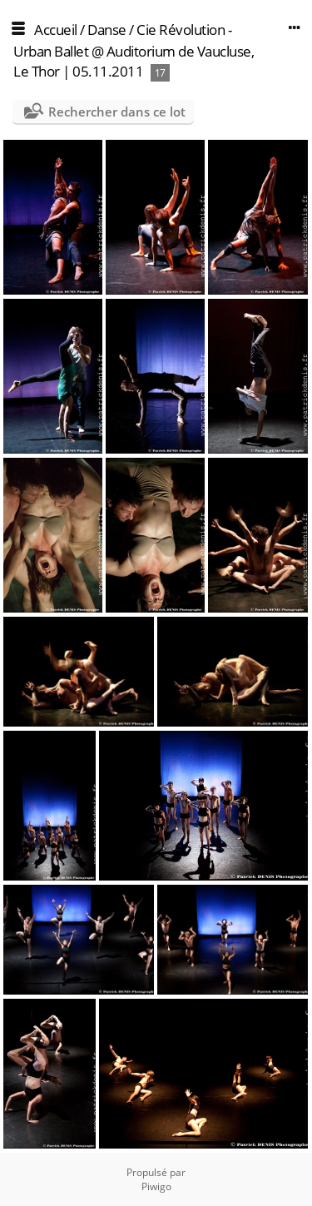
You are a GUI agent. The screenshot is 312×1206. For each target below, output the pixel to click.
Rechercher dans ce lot (117, 111)
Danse (106, 29)
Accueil (55, 29)
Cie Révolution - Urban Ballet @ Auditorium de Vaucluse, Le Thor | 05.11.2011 (133, 50)
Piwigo (156, 1186)
